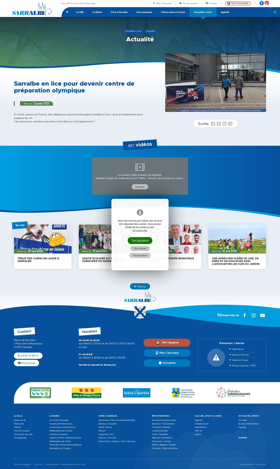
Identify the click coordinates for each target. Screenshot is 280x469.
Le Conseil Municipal (58, 420)
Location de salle (160, 430)
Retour (140, 286)
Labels (198, 434)
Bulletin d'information (248, 424)
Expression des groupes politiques (65, 444)
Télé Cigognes (167, 342)
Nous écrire (26, 363)
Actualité (242, 420)
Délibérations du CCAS (60, 441)
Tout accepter (140, 240)
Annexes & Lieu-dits (23, 434)
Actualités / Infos (203, 12)
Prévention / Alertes (161, 441)
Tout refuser (140, 248)
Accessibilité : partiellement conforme (65, 464)
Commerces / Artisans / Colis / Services (117, 441)
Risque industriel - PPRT (244, 365)
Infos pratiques (144, 12)
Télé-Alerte (237, 349)
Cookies (38, 464)
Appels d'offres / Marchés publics (65, 437)
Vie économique (21, 430)
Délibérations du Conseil (60, 430)
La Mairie (97, 12)
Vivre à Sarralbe (119, 12)
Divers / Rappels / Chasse (164, 444)
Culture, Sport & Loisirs (173, 12)
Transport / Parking (161, 427)
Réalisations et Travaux (60, 448)
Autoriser (140, 186)
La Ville (80, 12)
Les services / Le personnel (62, 427)
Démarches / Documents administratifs (117, 420)
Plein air (198, 430)
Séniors (102, 430)
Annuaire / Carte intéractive (165, 448)
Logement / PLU (106, 434)
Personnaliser (140, 255)
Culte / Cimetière (160, 434)
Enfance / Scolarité (108, 424)
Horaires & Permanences (60, 424)
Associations (200, 427)
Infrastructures (202, 424)
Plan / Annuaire (162, 3)
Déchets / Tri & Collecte (163, 424)
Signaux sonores (240, 354)
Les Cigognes (20, 437)
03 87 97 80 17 (28, 355)
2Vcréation (260, 464)
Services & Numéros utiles (164, 420)
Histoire (17, 427)
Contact (212, 3)
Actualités (167, 363)
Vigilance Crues (240, 360)
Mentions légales (22, 464)
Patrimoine (19, 424)
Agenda (225, 12)
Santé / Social (105, 427)
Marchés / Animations (162, 437)
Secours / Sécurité (107, 437)
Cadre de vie (20, 420)
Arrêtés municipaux (58, 434)
